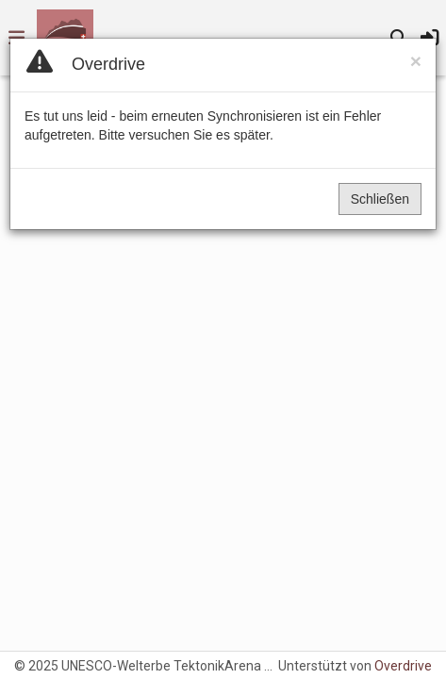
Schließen (380, 199)
